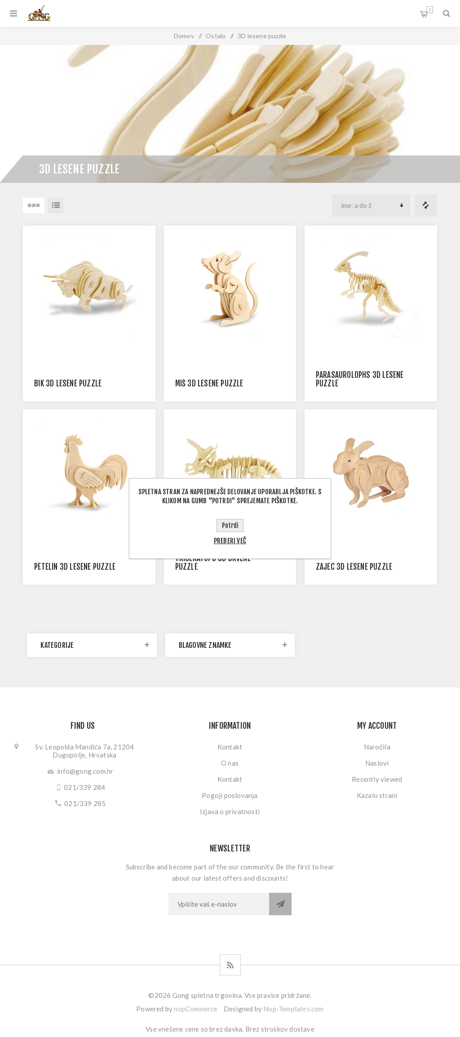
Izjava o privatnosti (230, 811)
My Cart (429, 9)
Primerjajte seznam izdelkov (426, 205)
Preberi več (230, 540)
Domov (184, 36)
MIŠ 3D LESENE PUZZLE (209, 383)
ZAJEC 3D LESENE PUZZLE (354, 567)
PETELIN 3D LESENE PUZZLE (74, 567)
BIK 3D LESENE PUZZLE (68, 383)
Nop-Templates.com (293, 1009)
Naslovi (377, 763)
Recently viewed (377, 779)
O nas (230, 763)
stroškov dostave (287, 1029)
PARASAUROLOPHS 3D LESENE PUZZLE (360, 379)
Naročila (377, 747)
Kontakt (229, 747)
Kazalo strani (377, 795)
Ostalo (216, 36)
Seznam (55, 205)
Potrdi (230, 525)
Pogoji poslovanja (229, 795)
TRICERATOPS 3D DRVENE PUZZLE (213, 563)
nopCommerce (195, 1009)
